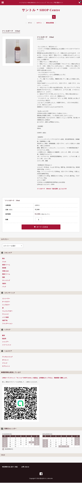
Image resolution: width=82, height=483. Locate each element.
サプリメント (6, 366)
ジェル (4, 262)
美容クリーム (6, 274)
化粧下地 (4, 320)
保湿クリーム (6, 265)
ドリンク (4, 363)
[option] (18, 51)
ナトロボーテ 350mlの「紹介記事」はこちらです (52, 188)
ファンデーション (7, 324)
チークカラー (6, 302)
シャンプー (5, 342)
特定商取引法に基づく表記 (10, 467)
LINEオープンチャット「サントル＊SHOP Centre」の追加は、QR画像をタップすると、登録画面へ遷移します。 (35, 378)
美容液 (4, 268)
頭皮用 (4, 339)
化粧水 (4, 283)
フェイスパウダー (7, 311)
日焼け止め (5, 271)
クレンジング (6, 280)
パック (4, 287)
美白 (3, 258)
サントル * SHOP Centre (41, 10)
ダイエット (5, 360)
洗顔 (3, 277)
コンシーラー (6, 299)
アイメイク (5, 314)
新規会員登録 (50, 22)
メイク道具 (5, 317)
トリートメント (6, 345)
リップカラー (6, 305)
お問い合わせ (25, 467)
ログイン (39, 22)
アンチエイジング (7, 357)
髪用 (3, 335)
